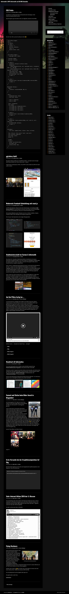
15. (15, 533)
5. (15, 521)
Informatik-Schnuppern (52, 67)
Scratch (49, 93)
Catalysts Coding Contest (53, 51)
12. (13, 529)
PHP (49, 78)
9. (12, 526)
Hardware (50, 62)
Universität (50, 98)
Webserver (50, 99)
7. (11, 523)
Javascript (50, 68)
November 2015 (51, 149)
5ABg (8, 349)
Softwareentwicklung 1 (11, 374)
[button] (23, 326)
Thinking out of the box (52, 96)
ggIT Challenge (51, 56)
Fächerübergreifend (52, 53)
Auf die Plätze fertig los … (15, 297)
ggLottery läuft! (11, 156)
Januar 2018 (50, 126)
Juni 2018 (50, 123)
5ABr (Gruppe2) (10, 354)
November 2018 (51, 121)
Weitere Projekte (51, 19)
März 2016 (50, 145)
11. (13, 528)
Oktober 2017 (50, 129)
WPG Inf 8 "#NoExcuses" (52, 107)
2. (18, 340)
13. (15, 530)
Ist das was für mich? (54, 13)
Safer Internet (51, 92)
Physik (49, 79)
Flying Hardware (11, 546)
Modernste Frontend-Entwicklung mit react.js (22, 203)
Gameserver (50, 54)
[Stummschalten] (36, 337)
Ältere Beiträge (9, 584)
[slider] (22, 337)
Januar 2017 (50, 134)
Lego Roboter (50, 16)
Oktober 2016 (50, 135)
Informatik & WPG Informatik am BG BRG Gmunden (14, 1)
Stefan (20, 12)
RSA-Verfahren (51, 90)
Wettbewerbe (50, 101)
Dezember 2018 (51, 120)
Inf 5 (49, 65)
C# (48, 48)
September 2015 (51, 152)
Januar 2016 (50, 148)
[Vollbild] (38, 337)
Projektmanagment (51, 84)
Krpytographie (51, 70)
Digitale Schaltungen (20, 372)
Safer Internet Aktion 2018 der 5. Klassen (20, 496)
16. (15, 534)
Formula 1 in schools (52, 17)
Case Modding (51, 50)
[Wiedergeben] (8, 337)
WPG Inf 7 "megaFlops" (52, 106)
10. (11, 527)
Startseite (50, 8)
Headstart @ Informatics (15, 362)
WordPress (10, 592)
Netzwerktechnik (51, 75)
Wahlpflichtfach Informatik (53, 11)
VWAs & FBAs (50, 22)
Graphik (49, 61)
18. (21, 536)
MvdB (23, 592)
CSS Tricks (9, 10)
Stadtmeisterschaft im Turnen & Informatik (21, 254)
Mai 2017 (50, 131)
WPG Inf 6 (50, 104)
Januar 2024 (50, 117)
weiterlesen (9, 577)
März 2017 (50, 132)
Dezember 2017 (51, 128)
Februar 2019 (50, 118)
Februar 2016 (50, 146)
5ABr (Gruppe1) (10, 351)
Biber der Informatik (52, 47)
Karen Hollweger (23, 299)
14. (14, 532)
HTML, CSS (50, 64)
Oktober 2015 (50, 151)
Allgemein (50, 42)
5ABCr (8, 346)
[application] (23, 326)
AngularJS (50, 45)
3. (17, 519)
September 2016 (51, 137)
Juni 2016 (50, 140)
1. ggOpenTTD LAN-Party (53, 20)
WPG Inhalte (52, 14)
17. (13, 535)
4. (14, 520)
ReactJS (49, 87)
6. (13, 522)
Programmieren (51, 81)
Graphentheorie (51, 59)
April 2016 (50, 143)
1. (9, 339)
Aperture (16, 592)
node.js (49, 76)
